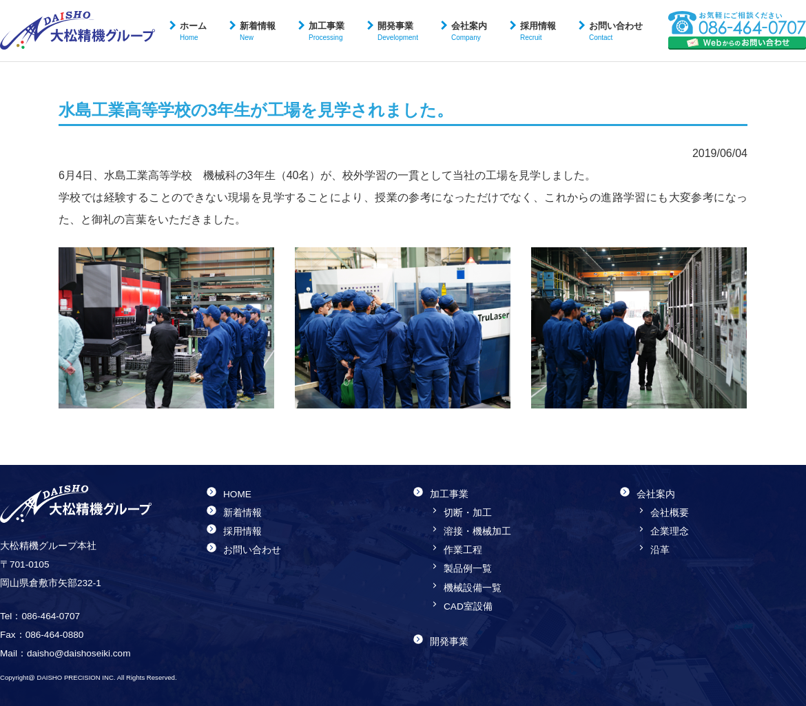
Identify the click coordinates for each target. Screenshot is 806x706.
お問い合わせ (616, 31)
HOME (237, 494)
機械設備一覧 (473, 588)
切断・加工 (468, 513)
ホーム (193, 31)
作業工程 (463, 550)
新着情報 (258, 31)
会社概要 (669, 513)
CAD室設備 (468, 606)
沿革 (660, 550)
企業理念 (669, 531)
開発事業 (398, 31)
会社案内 (469, 31)
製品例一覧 (468, 568)
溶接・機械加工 (477, 531)
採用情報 (538, 31)
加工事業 (326, 31)
